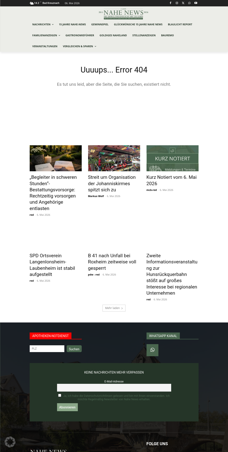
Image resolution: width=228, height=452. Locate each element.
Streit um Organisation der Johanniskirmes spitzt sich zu (113, 180)
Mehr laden (114, 279)
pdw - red (94, 254)
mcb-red (152, 183)
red (32, 203)
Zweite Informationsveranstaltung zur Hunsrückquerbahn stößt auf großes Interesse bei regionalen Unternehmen (173, 254)
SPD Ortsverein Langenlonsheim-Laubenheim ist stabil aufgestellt (55, 249)
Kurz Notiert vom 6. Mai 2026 (172, 178)
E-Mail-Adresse (114, 352)
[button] (10, 442)
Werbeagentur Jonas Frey (91, 448)
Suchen (74, 320)
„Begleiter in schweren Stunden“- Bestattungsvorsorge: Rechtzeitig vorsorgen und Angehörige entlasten (52, 188)
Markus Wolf (96, 188)
